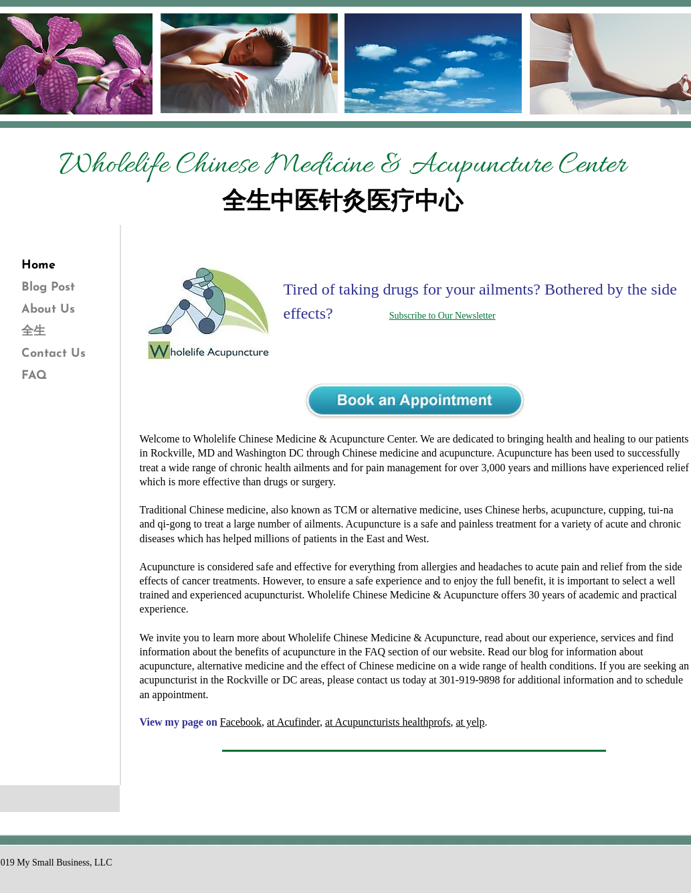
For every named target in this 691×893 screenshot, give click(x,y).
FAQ (34, 376)
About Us (48, 309)
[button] (208, 314)
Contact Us (53, 353)
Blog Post (48, 287)
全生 (33, 331)
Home (38, 265)
